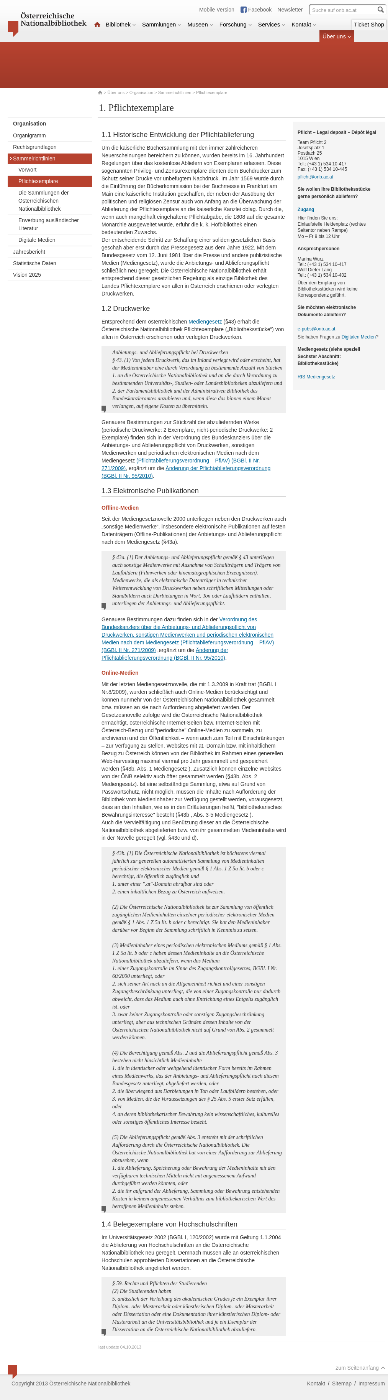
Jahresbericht (29, 252)
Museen (200, 24)
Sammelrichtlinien (175, 92)
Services (272, 24)
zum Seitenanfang (360, 1368)
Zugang (306, 209)
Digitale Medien (37, 240)
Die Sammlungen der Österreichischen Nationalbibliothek (43, 201)
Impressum (372, 1383)
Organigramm (29, 135)
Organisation (141, 92)
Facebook (260, 10)
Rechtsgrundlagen (35, 147)
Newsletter (290, 10)
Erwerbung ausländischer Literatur (48, 224)
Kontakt (303, 24)
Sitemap (342, 1383)
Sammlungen (161, 24)
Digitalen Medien (359, 337)
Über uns (337, 36)
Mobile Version (216, 10)
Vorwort (27, 170)
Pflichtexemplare (38, 181)
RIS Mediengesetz (316, 377)
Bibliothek (121, 24)
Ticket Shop (369, 24)
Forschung (235, 24)
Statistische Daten (34, 263)
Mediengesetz (205, 322)
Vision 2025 (27, 275)
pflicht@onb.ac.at (315, 177)
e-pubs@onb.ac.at (316, 329)
